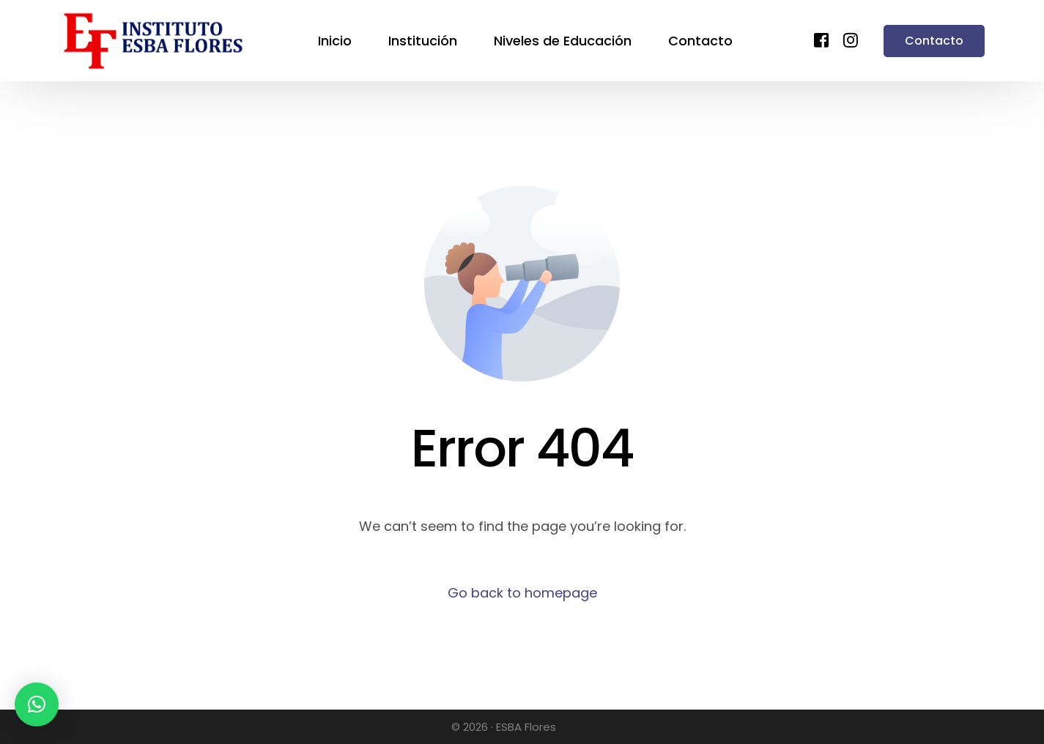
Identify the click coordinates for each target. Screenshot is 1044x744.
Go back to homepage (522, 593)
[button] (37, 704)
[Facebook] (821, 39)
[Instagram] (850, 39)
